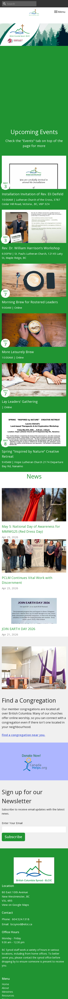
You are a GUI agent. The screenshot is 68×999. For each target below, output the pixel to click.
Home (5, 984)
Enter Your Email (12, 823)
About (5, 988)
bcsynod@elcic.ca (21, 924)
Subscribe (13, 836)
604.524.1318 (20, 919)
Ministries (7, 991)
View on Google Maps (15, 904)
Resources (8, 995)
